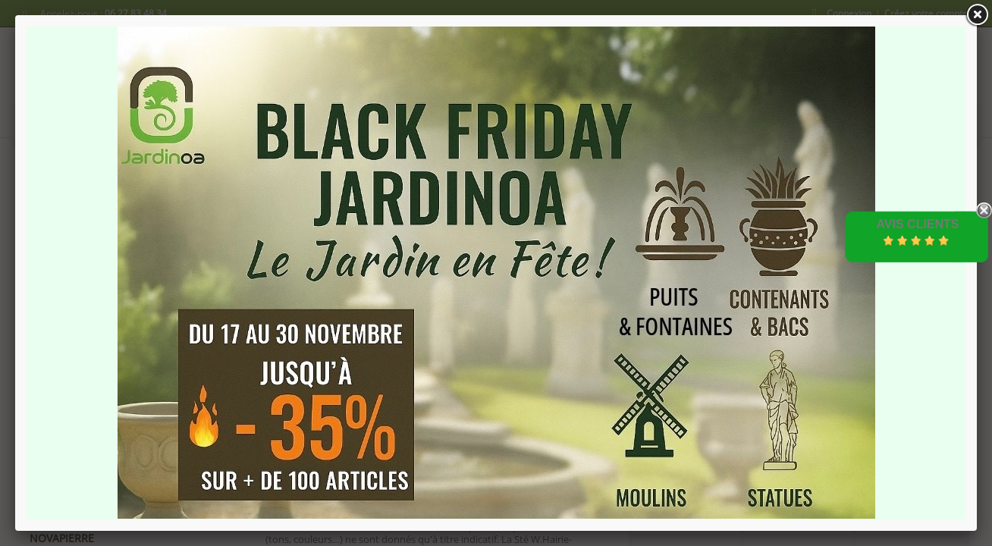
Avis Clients (917, 224)
